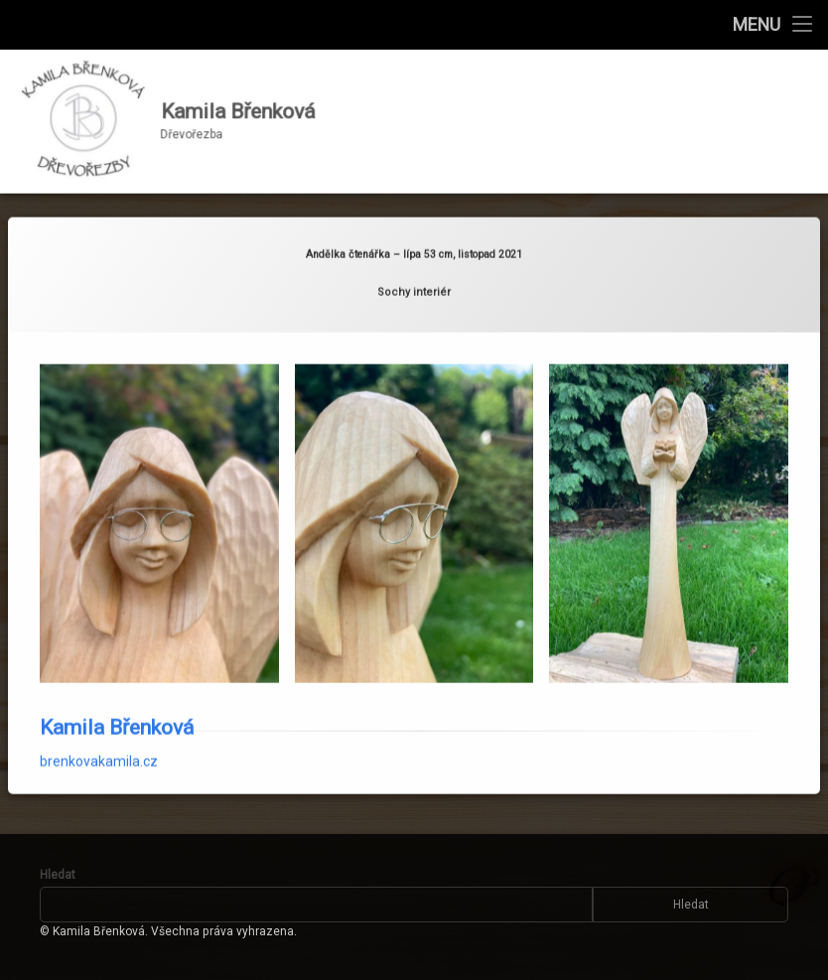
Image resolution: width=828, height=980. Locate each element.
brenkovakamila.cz (99, 742)
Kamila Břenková (117, 708)
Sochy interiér (414, 272)
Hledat (57, 875)
